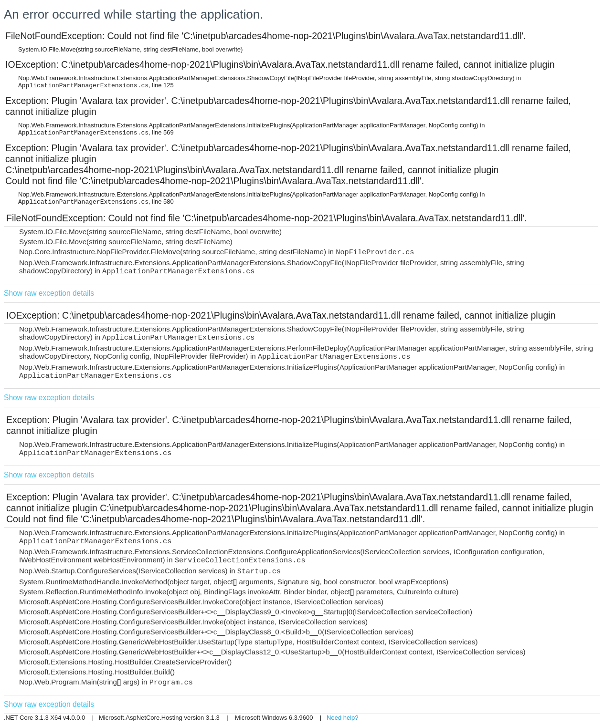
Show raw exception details (49, 293)
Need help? (343, 717)
